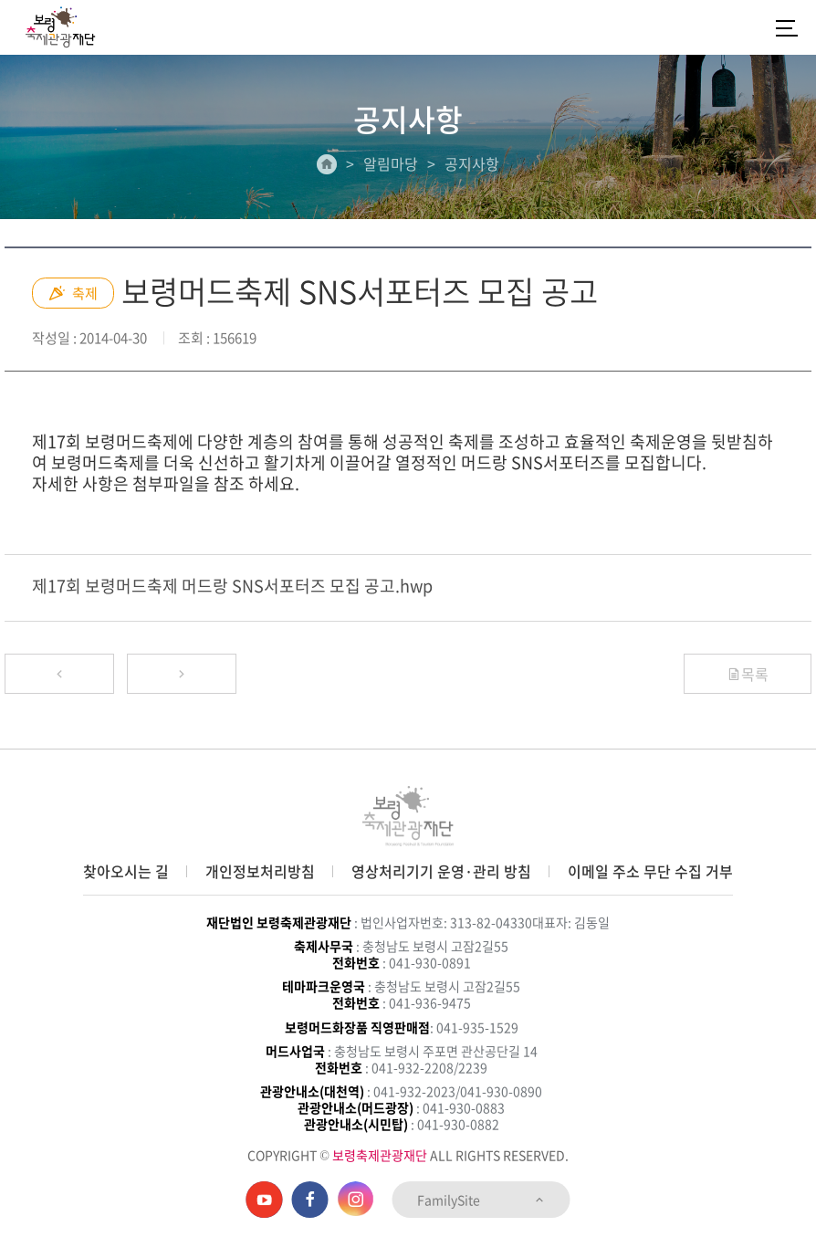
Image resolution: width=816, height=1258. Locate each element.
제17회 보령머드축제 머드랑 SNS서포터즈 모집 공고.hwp (232, 585)
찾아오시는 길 (126, 871)
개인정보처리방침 (260, 871)
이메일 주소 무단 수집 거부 (650, 871)
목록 (748, 674)
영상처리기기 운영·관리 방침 (441, 871)
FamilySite (481, 1199)
